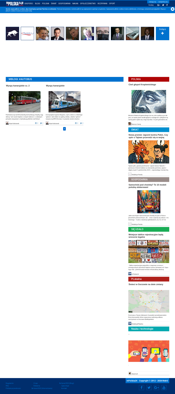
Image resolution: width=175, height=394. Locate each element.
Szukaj (151, 5)
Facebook (142, 387)
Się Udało (137, 229)
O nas (36, 383)
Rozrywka (102, 3)
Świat (53, 3)
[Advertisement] (87, 58)
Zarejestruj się (163, 2)
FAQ (7, 386)
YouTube (163, 387)
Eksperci (29, 3)
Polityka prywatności (13, 388)
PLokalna (136, 279)
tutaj (30, 11)
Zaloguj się (152, 2)
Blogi (37, 3)
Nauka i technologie (142, 328)
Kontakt (64, 388)
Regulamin (10, 383)
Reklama (37, 386)
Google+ (156, 387)
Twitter (149, 387)
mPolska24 (132, 380)
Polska (45, 3)
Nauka (75, 3)
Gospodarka (64, 3)
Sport (112, 3)
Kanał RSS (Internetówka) (43, 388)
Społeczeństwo (88, 3)
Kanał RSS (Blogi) (67, 383)
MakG (165, 380)
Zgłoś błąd (65, 386)
